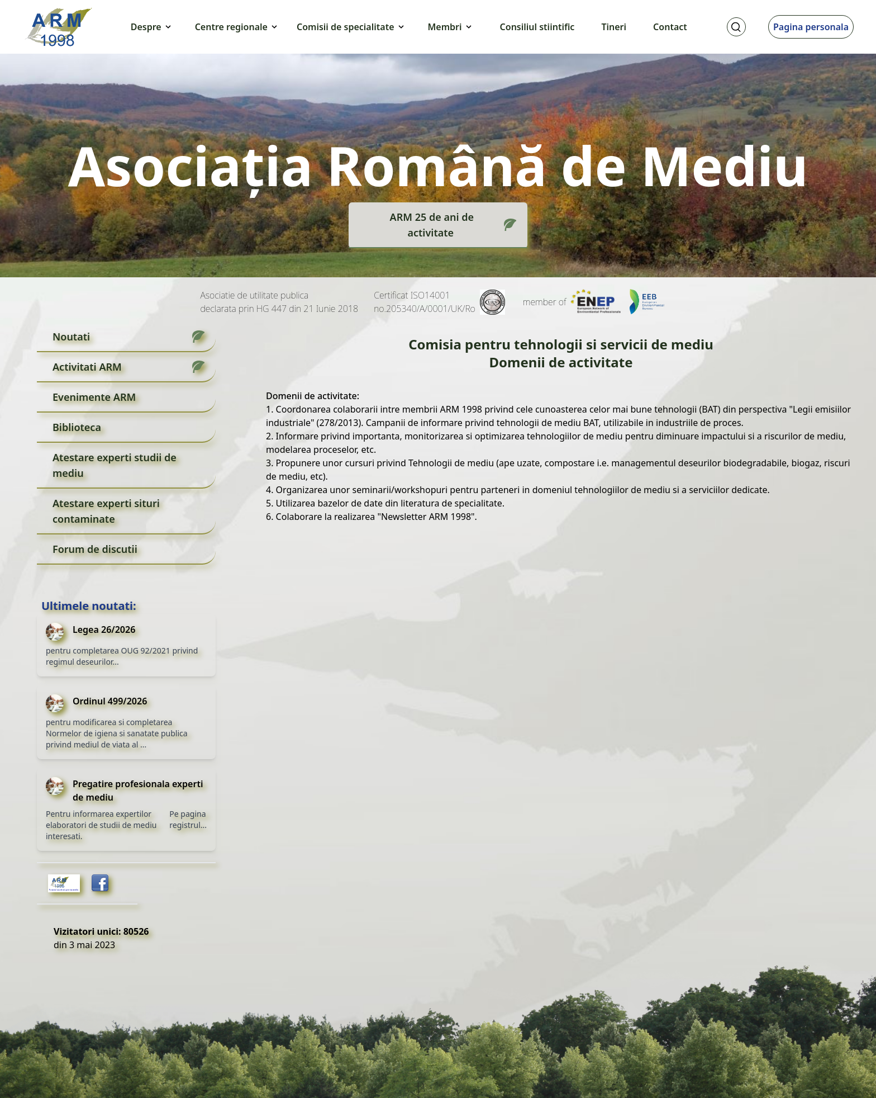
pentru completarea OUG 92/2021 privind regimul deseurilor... (122, 656)
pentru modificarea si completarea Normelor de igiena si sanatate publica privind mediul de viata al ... (117, 733)
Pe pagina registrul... (188, 819)
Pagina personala (811, 27)
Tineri (613, 27)
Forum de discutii (95, 549)
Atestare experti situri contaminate (106, 511)
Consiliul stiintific (537, 27)
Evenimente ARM (94, 397)
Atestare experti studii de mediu (115, 465)
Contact (670, 27)
